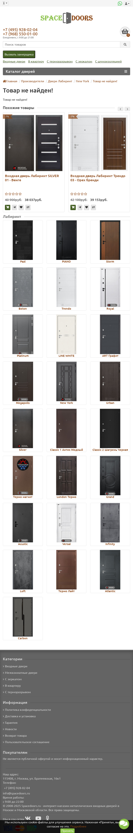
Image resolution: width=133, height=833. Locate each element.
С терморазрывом (60, 61)
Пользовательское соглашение (26, 742)
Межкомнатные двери (20, 672)
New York (82, 81)
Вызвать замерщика (19, 54)
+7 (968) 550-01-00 (20, 33)
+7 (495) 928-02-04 (20, 29)
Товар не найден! (105, 81)
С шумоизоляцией (108, 61)
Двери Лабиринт (60, 81)
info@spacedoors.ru (16, 793)
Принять (67, 830)
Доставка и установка (19, 716)
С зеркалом (84, 61)
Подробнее (78, 826)
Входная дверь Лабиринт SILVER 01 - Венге (32, 178)
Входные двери (14, 61)
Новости (10, 729)
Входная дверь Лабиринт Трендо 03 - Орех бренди (97, 178)
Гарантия (10, 722)
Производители (32, 81)
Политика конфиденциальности (27, 709)
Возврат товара (15, 735)
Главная (10, 81)
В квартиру (36, 61)
